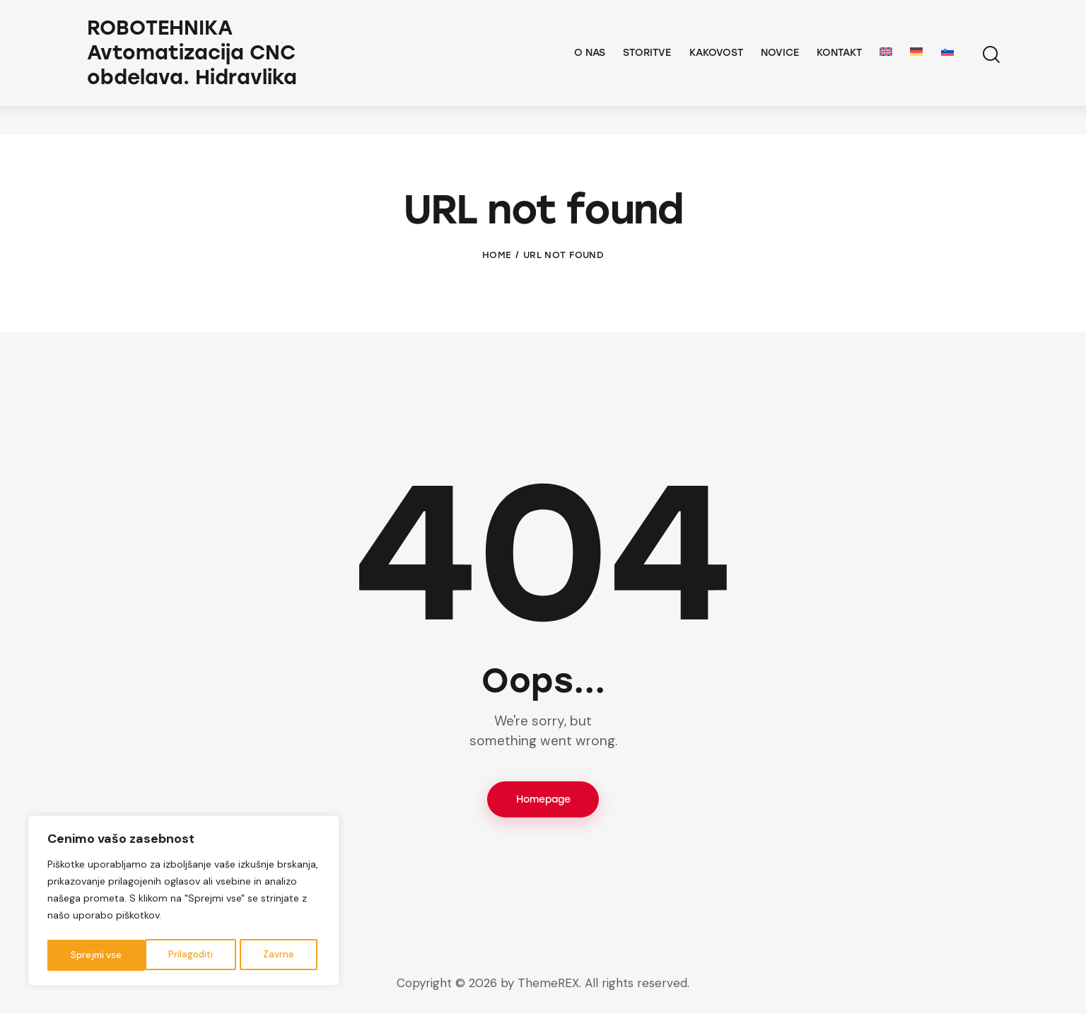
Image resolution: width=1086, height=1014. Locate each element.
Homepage (543, 800)
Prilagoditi (92, 955)
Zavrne (180, 955)
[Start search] (990, 68)
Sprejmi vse (272, 955)
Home (496, 255)
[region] (183, 903)
